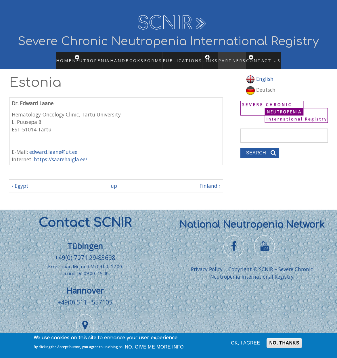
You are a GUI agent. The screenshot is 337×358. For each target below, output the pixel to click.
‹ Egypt (20, 179)
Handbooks (121, 57)
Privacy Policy (207, 262)
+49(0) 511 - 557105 (85, 296)
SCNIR (164, 23)
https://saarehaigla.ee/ (60, 153)
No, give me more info (154, 348)
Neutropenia (88, 57)
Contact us (276, 57)
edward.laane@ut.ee (53, 145)
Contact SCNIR (85, 217)
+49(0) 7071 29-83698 (85, 251)
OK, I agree (245, 344)
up (114, 179)
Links (217, 57)
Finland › (210, 179)
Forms (148, 57)
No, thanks (284, 344)
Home (55, 57)
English (259, 72)
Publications (184, 57)
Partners (240, 57)
